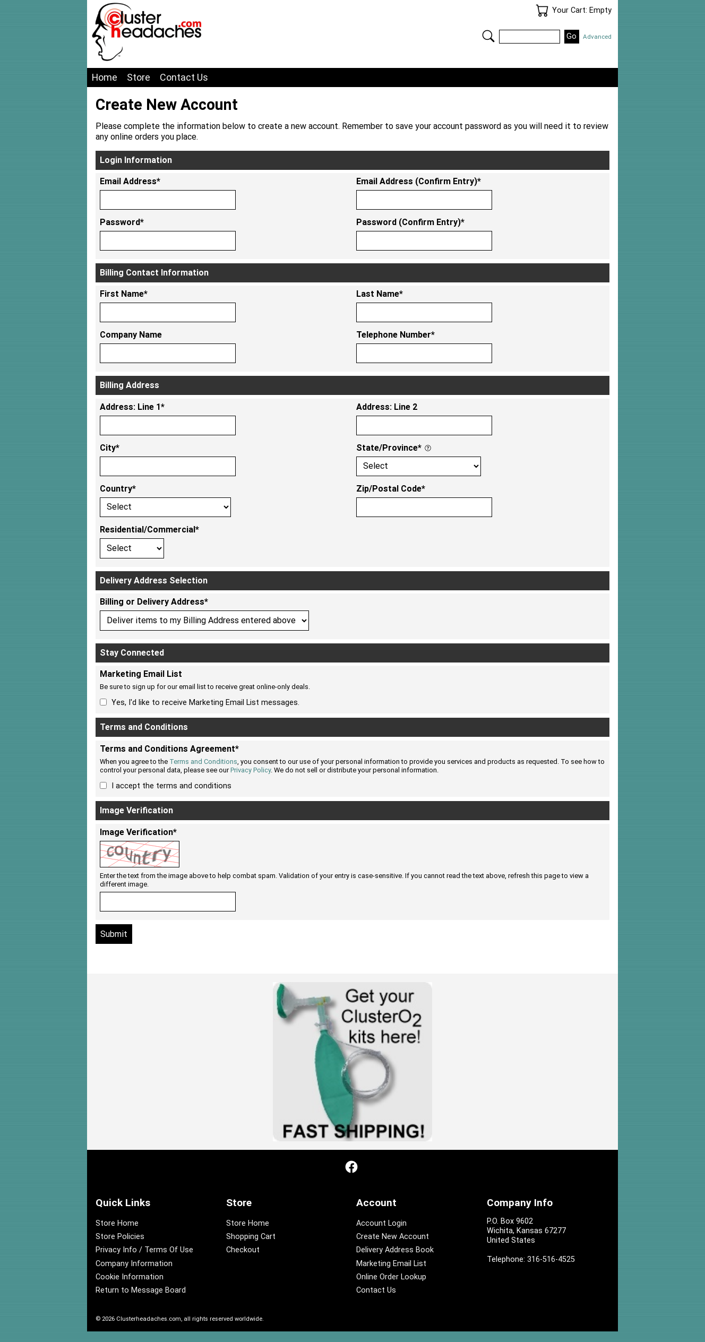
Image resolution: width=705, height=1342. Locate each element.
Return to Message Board (141, 1290)
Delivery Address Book (395, 1249)
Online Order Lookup (391, 1276)
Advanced (597, 36)
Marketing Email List (391, 1263)
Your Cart (542, 10)
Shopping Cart (251, 1236)
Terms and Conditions (203, 761)
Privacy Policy (250, 770)
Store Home (117, 1223)
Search (488, 36)
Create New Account (392, 1236)
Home (104, 77)
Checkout (243, 1249)
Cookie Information (130, 1276)
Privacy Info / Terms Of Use (144, 1249)
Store (138, 77)
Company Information (134, 1263)
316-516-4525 (551, 1259)
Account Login (381, 1223)
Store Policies (120, 1236)
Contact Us (184, 77)
